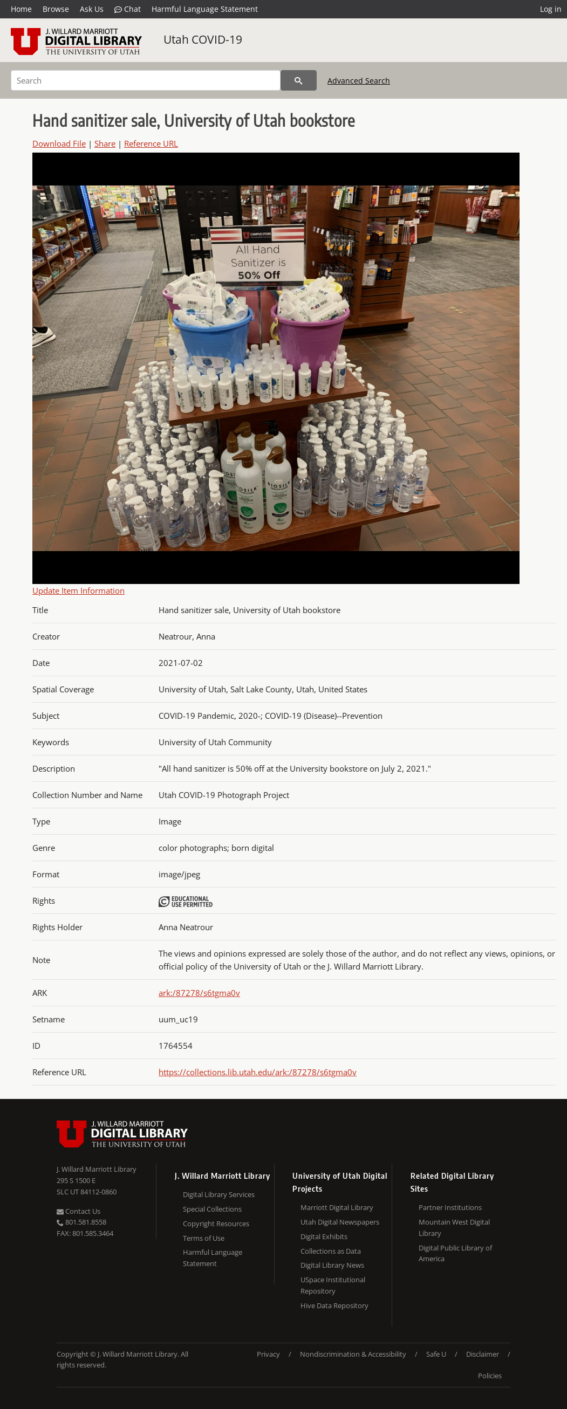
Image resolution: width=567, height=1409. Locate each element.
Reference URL (151, 143)
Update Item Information (78, 590)
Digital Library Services (219, 1194)
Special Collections (212, 1209)
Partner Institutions (450, 1207)
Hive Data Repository (334, 1305)
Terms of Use (203, 1238)
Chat (127, 9)
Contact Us (78, 1211)
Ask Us (92, 9)
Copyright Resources (216, 1223)
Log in (551, 9)
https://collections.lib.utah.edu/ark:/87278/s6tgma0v (258, 1072)
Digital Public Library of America (455, 1253)
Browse (56, 9)
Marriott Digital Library (336, 1207)
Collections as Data (330, 1251)
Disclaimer (482, 1354)
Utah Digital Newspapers (339, 1222)
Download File (59, 143)
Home (21, 9)
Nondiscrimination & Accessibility (353, 1354)
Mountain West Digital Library (454, 1227)
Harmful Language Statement (205, 9)
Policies (490, 1375)
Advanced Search (358, 80)
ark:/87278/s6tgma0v (199, 992)
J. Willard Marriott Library (96, 1169)
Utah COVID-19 (202, 39)
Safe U (436, 1354)
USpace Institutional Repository (332, 1285)
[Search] (146, 80)
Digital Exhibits (323, 1236)
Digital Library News (332, 1265)
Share (104, 143)
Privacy (268, 1354)
